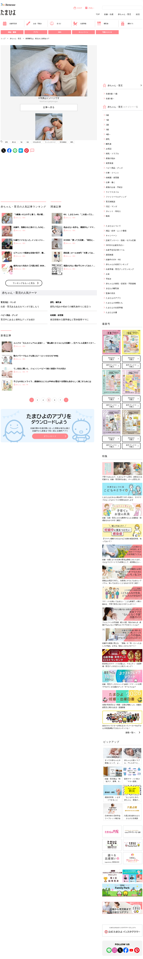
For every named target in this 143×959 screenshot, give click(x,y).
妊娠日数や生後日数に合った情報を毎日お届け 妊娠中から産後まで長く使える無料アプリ (50, 429)
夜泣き (14, 142)
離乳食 (102, 23)
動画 (108, 216)
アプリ (35, 32)
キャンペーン (83, 32)
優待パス (127, 23)
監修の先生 (110, 293)
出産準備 (79, 23)
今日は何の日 (37, 142)
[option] (48, 74)
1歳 (21, 142)
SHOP (77, 8)
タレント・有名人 (113, 211)
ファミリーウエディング (116, 196)
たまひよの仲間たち (114, 302)
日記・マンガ (111, 206)
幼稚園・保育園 (112, 177)
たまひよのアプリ (113, 298)
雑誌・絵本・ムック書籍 (116, 230)
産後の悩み (110, 158)
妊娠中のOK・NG (113, 259)
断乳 (72, 142)
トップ (3, 38)
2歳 (27, 142)
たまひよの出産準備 (114, 307)
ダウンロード (50, 436)
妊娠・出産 (108, 14)
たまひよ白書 (111, 312)
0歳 (107, 115)
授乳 (6, 142)
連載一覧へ (130, 732)
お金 (108, 274)
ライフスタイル (112, 192)
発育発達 (109, 163)
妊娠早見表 (10, 23)
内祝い (89, 8)
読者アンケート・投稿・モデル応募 (121, 240)
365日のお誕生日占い (115, 245)
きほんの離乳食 (112, 288)
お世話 (108, 148)
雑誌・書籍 (12, 32)
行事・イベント (112, 172)
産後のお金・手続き (114, 187)
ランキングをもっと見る (24, 283)
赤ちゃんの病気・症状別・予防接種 (121, 283)
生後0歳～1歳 (111, 93)
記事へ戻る (49, 107)
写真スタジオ (107, 32)
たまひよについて (113, 226)
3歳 (107, 129)
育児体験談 (63, 142)
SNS (59, 32)
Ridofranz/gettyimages (49, 101)
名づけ (55, 23)
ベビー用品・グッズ (114, 168)
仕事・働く (110, 182)
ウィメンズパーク (50, 142)
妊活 (138, 14)
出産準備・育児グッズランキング (120, 269)
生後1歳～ (110, 98)
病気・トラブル (112, 153)
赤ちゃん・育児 (124, 14)
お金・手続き (34, 23)
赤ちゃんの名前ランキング (117, 264)
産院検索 (109, 254)
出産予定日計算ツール (115, 250)
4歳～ (108, 134)
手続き (108, 278)
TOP (98, 14)
